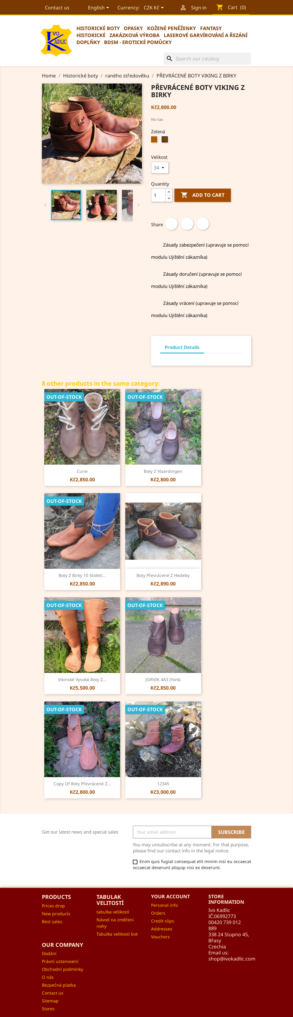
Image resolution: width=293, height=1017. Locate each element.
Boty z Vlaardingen (163, 471)
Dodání (49, 953)
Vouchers (160, 937)
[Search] (207, 59)
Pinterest (203, 224)
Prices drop (53, 906)
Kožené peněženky (171, 28)
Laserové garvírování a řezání (206, 35)
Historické (91, 35)
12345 (163, 784)
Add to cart (202, 195)
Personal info (164, 905)
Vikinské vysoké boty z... (82, 679)
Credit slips (162, 921)
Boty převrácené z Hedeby (163, 575)
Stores (48, 1009)
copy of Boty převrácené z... (82, 784)
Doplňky (88, 42)
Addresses (161, 929)
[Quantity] (158, 195)
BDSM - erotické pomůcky (138, 42)
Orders (158, 913)
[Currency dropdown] (154, 8)
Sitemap (50, 1001)
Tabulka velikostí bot (117, 934)
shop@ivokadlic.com (231, 958)
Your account (170, 896)
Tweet (187, 224)
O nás (48, 977)
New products (56, 913)
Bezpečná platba (59, 985)
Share (171, 224)
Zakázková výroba (134, 35)
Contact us (57, 7)
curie (82, 471)
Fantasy (211, 28)
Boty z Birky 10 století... (82, 575)
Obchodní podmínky (62, 969)
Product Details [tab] (182, 347)
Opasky (133, 28)
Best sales (52, 921)
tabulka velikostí (112, 912)
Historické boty (98, 28)
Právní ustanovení (60, 961)
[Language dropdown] (99, 8)
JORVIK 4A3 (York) (163, 679)
